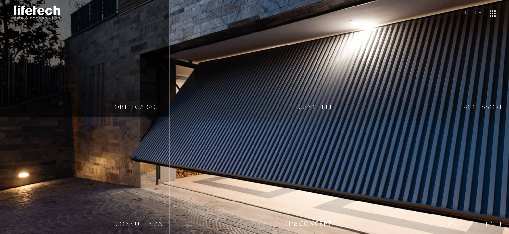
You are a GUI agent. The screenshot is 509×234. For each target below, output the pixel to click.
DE (478, 12)
